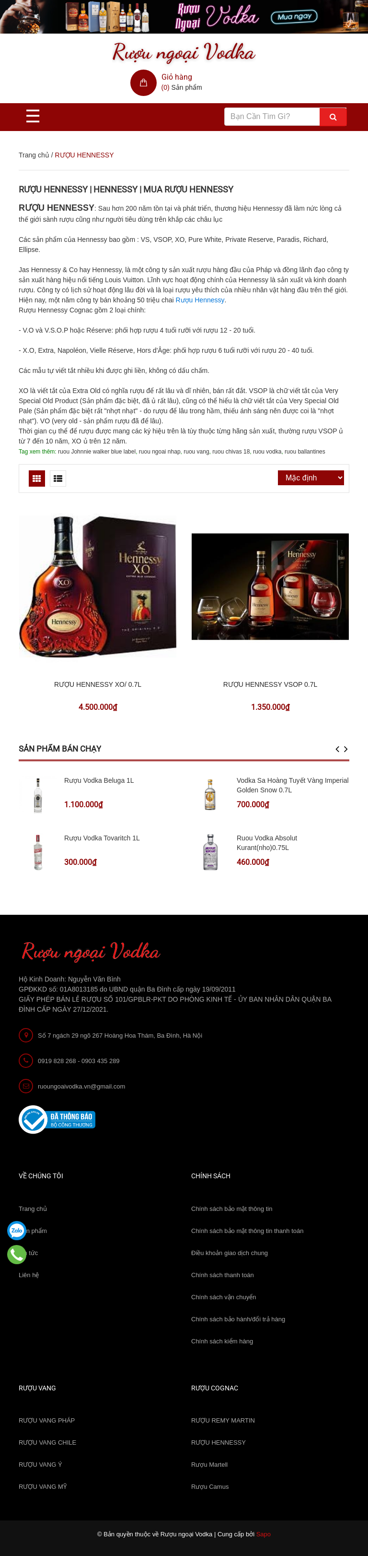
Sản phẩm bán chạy (60, 749)
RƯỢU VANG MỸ (43, 1486)
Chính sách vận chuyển (223, 1297)
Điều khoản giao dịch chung (229, 1253)
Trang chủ (34, 155)
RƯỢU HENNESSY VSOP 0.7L (270, 684)
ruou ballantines (305, 451)
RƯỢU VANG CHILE (47, 1442)
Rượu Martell (209, 1464)
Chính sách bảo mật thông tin (231, 1208)
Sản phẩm (33, 1230)
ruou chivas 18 (231, 451)
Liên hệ (29, 1275)
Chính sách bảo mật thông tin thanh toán (247, 1230)
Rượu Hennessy (199, 300)
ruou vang (196, 451)
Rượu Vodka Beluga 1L (99, 780)
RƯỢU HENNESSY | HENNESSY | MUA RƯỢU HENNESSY (126, 189)
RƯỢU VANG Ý (40, 1464)
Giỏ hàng (176, 77)
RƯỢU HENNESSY (218, 1442)
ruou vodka (267, 451)
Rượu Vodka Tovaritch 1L (102, 838)
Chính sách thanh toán (222, 1275)
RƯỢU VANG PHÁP (47, 1420)
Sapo (263, 1534)
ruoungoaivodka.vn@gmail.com (81, 1086)
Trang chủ (33, 1208)
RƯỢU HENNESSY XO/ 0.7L (97, 684)
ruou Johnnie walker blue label (97, 451)
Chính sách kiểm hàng (222, 1341)
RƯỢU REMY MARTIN (223, 1420)
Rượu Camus (210, 1486)
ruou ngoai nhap (160, 451)
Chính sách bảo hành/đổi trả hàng (238, 1319)
